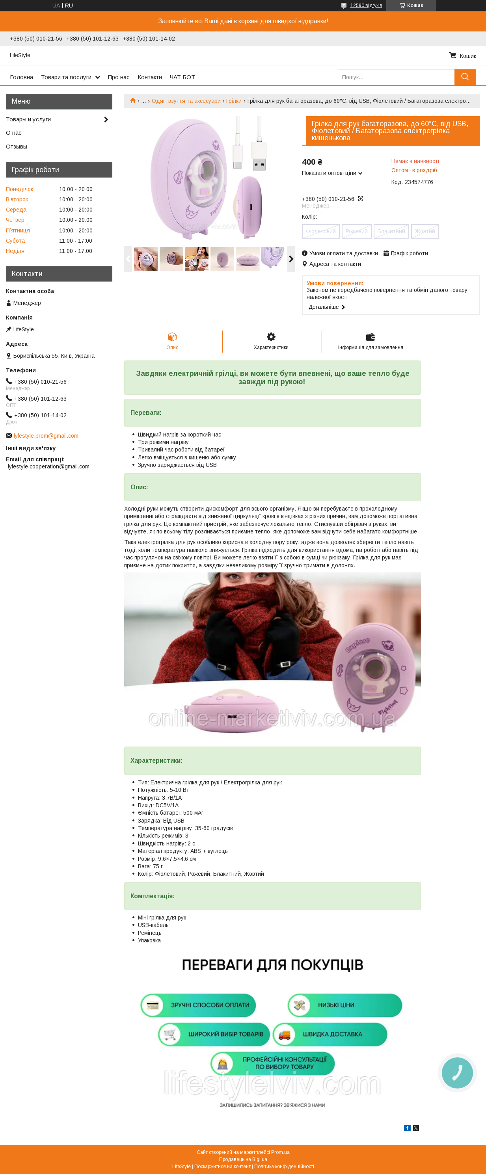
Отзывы (16, 146)
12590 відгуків (366, 5)
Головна (21, 77)
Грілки (234, 101)
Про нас (119, 77)
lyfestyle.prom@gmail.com (46, 436)
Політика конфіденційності (284, 1166)
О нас (14, 132)
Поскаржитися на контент (222, 1166)
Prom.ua (280, 1152)
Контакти (150, 77)
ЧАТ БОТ (182, 77)
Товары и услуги (28, 119)
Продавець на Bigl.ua (243, 1159)
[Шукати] (465, 77)
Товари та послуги (66, 77)
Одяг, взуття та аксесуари (186, 101)
